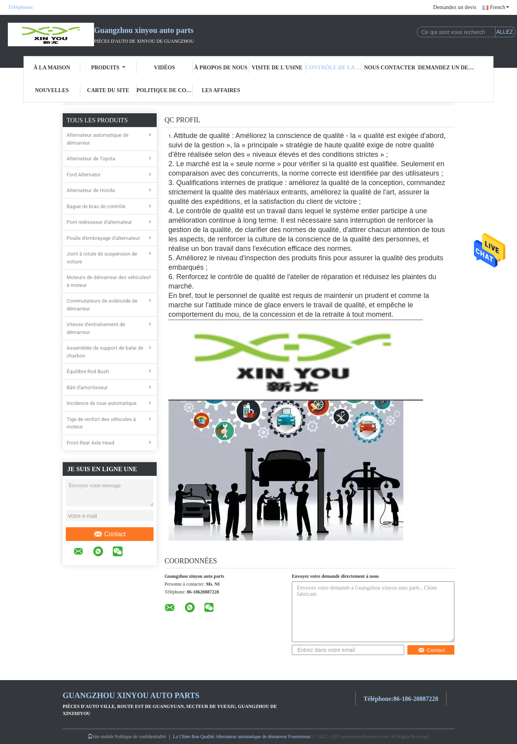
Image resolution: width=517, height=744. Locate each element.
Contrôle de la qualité (334, 68)
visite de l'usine (276, 68)
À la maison (52, 68)
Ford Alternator (84, 175)
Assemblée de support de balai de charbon (105, 352)
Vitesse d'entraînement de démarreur (96, 328)
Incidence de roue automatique (102, 403)
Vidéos (164, 68)
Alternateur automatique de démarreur (97, 139)
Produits (108, 68)
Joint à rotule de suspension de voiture (102, 258)
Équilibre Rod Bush (88, 371)
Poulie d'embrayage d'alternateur (103, 238)
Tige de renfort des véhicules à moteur (101, 423)
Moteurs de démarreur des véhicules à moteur (108, 281)
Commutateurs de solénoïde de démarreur (102, 305)
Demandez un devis (454, 7)
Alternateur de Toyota (91, 159)
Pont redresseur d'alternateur (99, 222)
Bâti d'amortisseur (87, 387)
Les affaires (221, 90)
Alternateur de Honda (91, 190)
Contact (110, 534)
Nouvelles (52, 90)
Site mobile (101, 736)
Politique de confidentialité (165, 90)
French (499, 7)
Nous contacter (389, 68)
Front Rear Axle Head (90, 443)
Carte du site (108, 90)
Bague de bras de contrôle (96, 206)
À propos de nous (221, 68)
